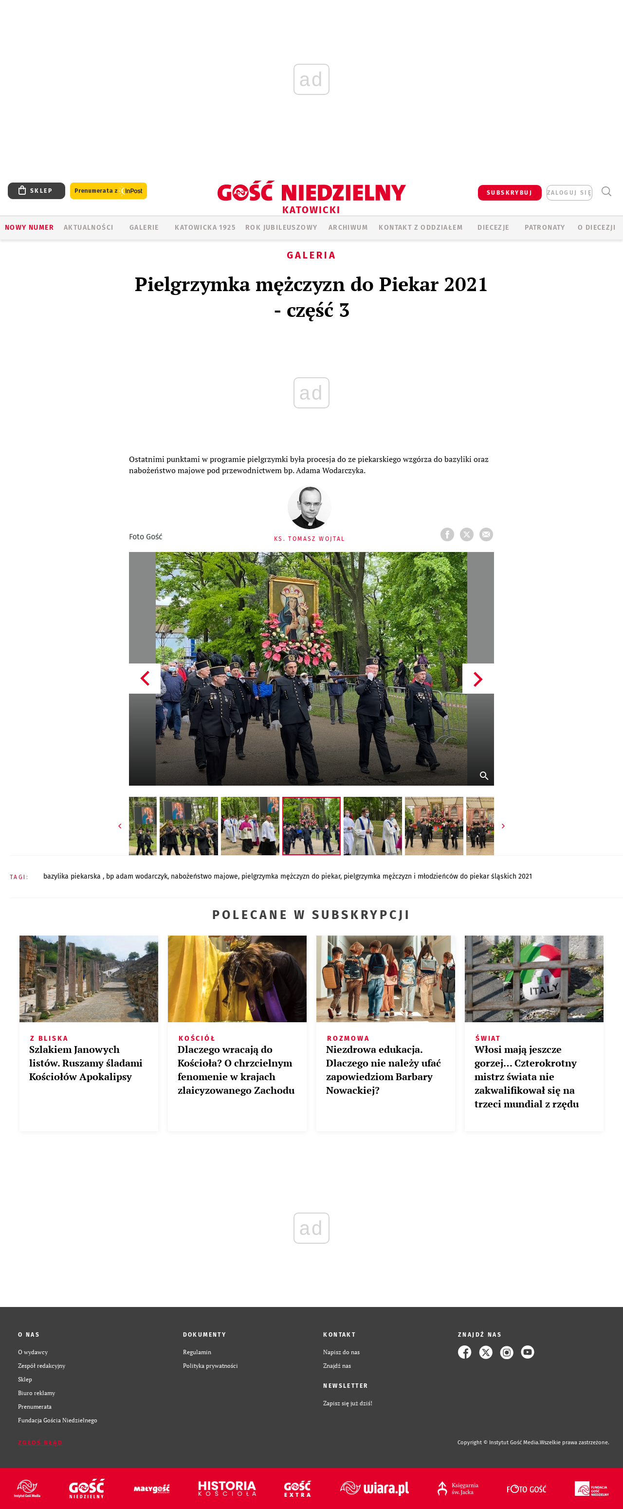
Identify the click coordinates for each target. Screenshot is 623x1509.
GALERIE (144, 227)
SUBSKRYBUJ (509, 192)
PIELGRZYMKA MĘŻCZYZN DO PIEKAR (290, 876)
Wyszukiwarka (606, 192)
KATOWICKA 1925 (205, 227)
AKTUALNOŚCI (88, 227)
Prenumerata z (108, 191)
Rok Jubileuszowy (281, 227)
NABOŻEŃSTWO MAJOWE (204, 876)
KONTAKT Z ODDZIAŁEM (421, 227)
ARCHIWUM (348, 227)
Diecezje (493, 227)
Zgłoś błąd (40, 1442)
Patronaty (545, 227)
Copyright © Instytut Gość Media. (499, 1442)
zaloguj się (569, 192)
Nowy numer (29, 227)
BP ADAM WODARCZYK (136, 876)
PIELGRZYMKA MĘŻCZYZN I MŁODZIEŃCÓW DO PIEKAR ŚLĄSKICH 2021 (438, 876)
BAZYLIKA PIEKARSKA (73, 876)
